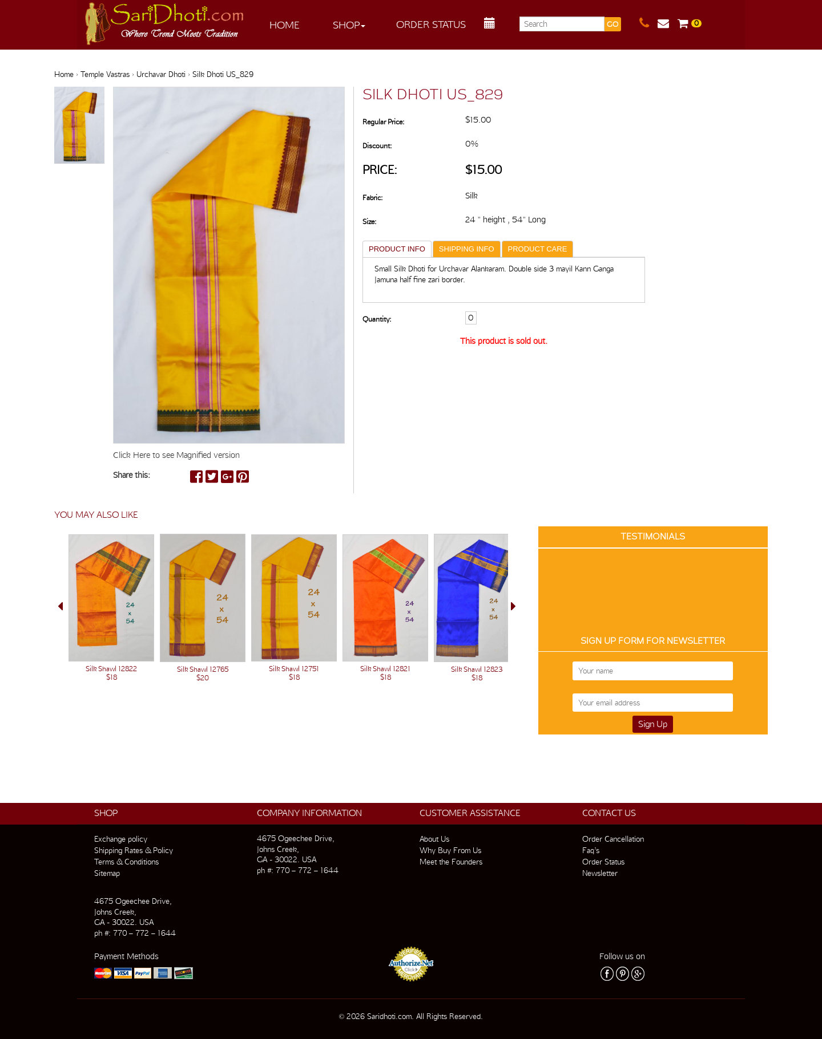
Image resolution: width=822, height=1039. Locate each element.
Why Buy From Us (450, 850)
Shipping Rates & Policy (133, 850)
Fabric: (372, 197)
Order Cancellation (613, 838)
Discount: (377, 145)
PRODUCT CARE (537, 249)
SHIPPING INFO (466, 249)
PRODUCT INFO (397, 249)
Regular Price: (383, 121)
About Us (434, 838)
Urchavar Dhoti (161, 74)
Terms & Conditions (126, 861)
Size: (369, 221)
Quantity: (376, 319)
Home (284, 25)
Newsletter (600, 873)
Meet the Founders (451, 861)
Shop (349, 25)
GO (612, 24)
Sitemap (107, 873)
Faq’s (590, 850)
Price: (379, 170)
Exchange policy (120, 838)
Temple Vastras (105, 74)
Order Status (431, 24)
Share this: (131, 475)
